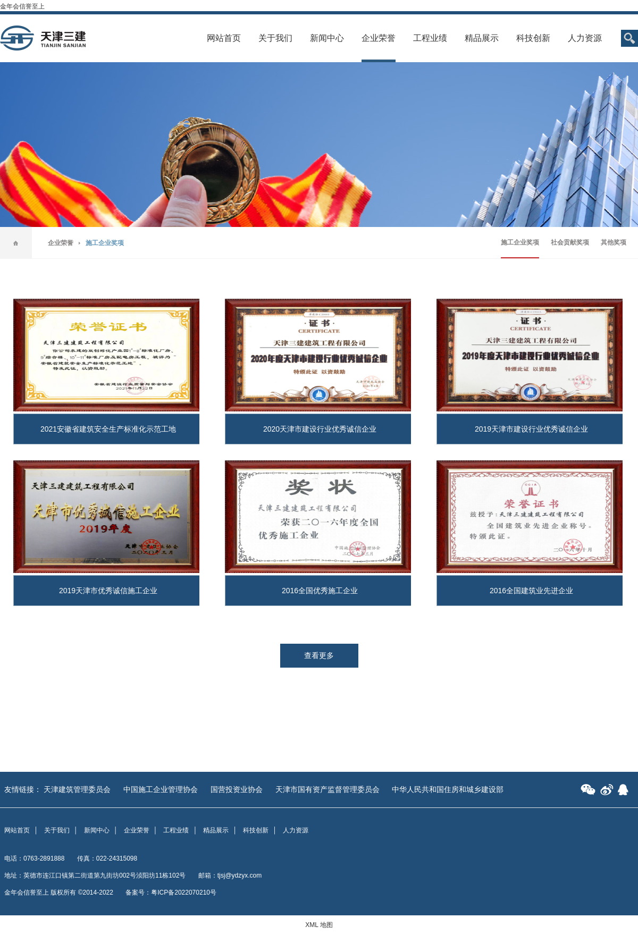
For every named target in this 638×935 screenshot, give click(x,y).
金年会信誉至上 (22, 6)
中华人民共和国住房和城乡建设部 (447, 789)
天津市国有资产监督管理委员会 (327, 789)
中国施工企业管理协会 (160, 789)
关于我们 (275, 38)
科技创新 (533, 38)
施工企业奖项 (520, 242)
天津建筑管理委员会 (77, 789)
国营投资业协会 (237, 789)
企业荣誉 (379, 38)
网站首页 (224, 38)
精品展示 (482, 38)
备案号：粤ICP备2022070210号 (170, 892)
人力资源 (585, 38)
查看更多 (319, 655)
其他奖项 (613, 242)
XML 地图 (319, 925)
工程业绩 (430, 38)
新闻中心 (327, 38)
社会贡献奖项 (570, 242)
